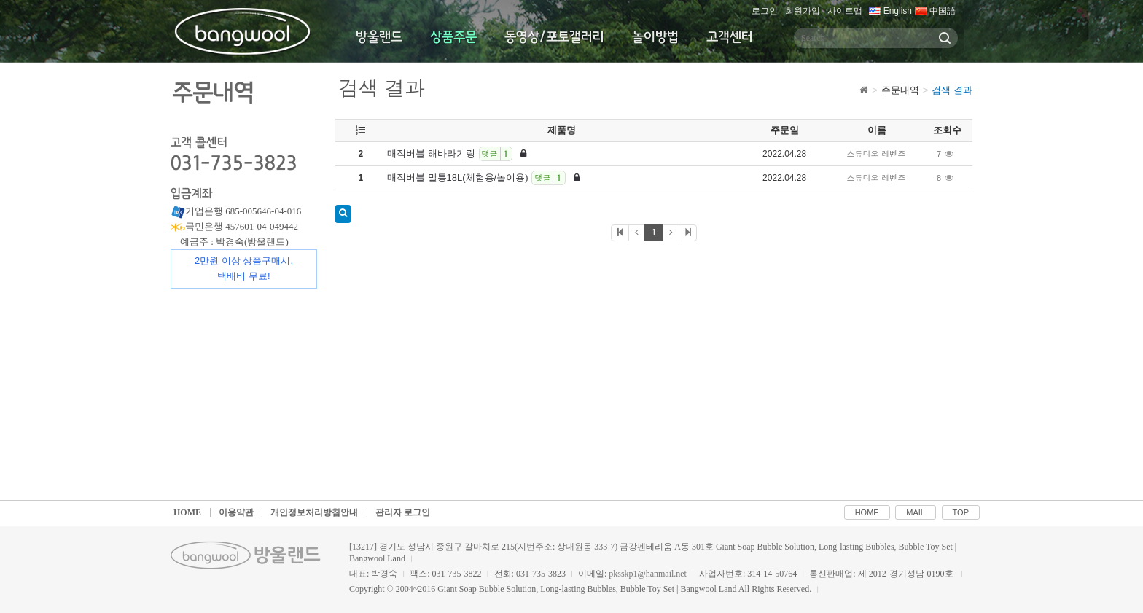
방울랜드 (379, 37)
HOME (187, 512)
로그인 (765, 11)
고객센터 (729, 37)
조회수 (947, 130)
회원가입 (802, 11)
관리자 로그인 (402, 512)
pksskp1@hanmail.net (648, 574)
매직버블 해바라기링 (456, 154)
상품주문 (453, 37)
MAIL (915, 512)
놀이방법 (655, 37)
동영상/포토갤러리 (554, 37)
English (890, 11)
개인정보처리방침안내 (314, 512)
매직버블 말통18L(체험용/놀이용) (483, 178)
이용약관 (236, 512)
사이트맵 (844, 11)
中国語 (935, 11)
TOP (961, 512)
